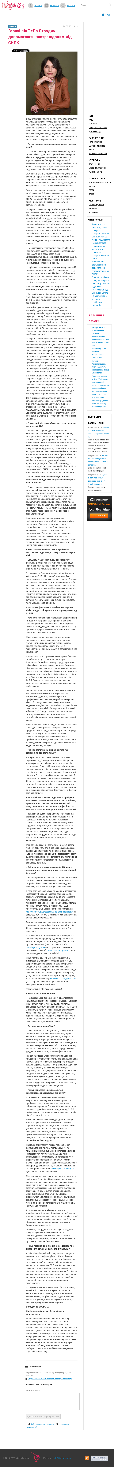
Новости (54, 5)
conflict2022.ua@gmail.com (63, 978)
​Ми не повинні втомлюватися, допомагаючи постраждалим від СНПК (100, 267)
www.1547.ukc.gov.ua (58, 950)
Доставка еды (95, 132)
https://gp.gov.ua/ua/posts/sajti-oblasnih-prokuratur (49, 912)
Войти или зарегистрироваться (42, 1424)
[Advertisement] (100, 66)
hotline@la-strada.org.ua (63, 1168)
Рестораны (93, 124)
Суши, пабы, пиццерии (98, 128)
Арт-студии (93, 212)
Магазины (93, 208)
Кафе (91, 120)
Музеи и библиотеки (97, 168)
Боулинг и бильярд (97, 146)
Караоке (92, 150)
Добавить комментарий (43, 1416)
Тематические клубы (98, 154)
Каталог (71, 5)
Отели (91, 190)
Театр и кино (94, 164)
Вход (107, 14)
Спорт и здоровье (96, 205)
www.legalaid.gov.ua (35, 947)
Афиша (38, 5)
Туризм (92, 186)
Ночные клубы (95, 142)
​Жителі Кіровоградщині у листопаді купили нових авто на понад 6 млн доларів (100, 367)
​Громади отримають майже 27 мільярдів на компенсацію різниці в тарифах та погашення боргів (100, 382)
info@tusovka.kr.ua (62, 1458)
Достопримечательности (100, 182)
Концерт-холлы (96, 172)
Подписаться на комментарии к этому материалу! (50, 1379)
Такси (91, 194)
